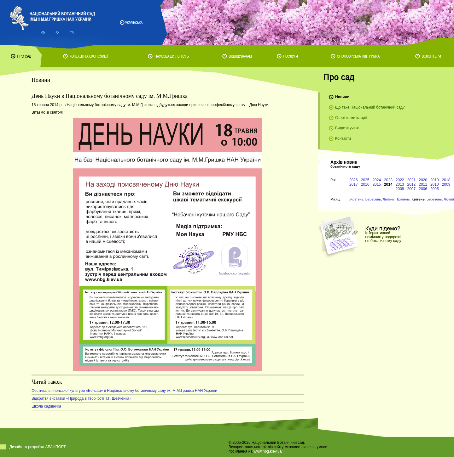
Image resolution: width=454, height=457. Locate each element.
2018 (446, 180)
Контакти (343, 138)
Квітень (417, 199)
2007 (411, 189)
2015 (376, 184)
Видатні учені (346, 128)
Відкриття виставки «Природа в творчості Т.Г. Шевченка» (81, 398)
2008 (400, 189)
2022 (400, 180)
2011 (423, 184)
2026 (353, 180)
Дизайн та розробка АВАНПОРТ (37, 447)
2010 (434, 184)
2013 (400, 184)
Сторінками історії (351, 118)
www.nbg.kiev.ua (267, 451)
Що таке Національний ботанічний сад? (370, 107)
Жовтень (356, 199)
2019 (434, 180)
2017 (353, 184)
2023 (388, 180)
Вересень (373, 199)
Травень (403, 199)
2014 (388, 184)
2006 (423, 189)
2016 (365, 184)
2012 (411, 184)
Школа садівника (46, 406)
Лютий (449, 199)
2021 (411, 180)
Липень (388, 199)
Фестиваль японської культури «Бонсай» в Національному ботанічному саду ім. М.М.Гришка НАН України (124, 390)
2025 (365, 180)
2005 (434, 189)
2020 (423, 180)
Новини (342, 97)
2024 (376, 180)
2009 (446, 184)
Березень (434, 199)
